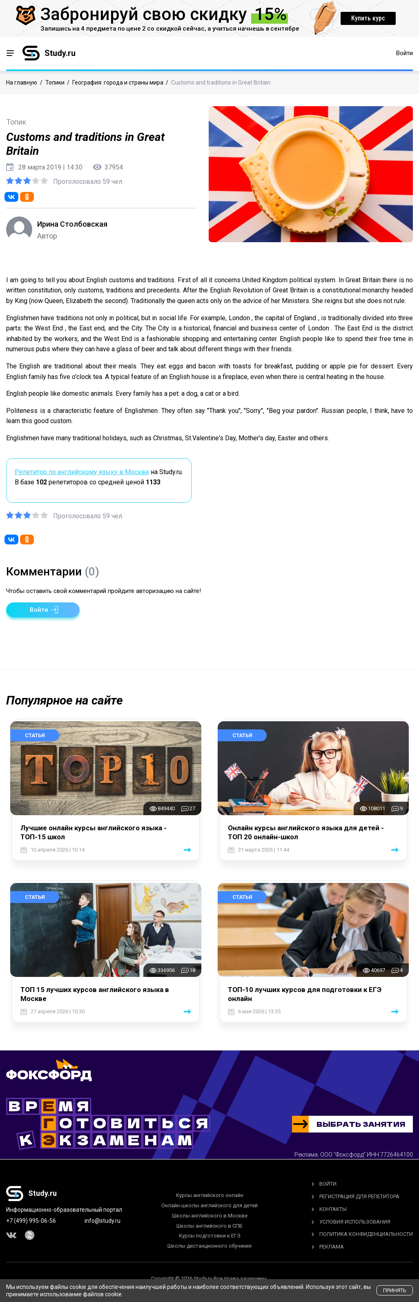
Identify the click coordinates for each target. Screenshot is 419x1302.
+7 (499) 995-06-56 (31, 1220)
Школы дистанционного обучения (209, 1246)
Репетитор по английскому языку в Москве (82, 472)
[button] (43, 610)
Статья (35, 735)
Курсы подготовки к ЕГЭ (210, 1236)
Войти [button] (404, 53)
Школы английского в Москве (209, 1216)
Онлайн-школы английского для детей (209, 1205)
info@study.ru (102, 1220)
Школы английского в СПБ (209, 1226)
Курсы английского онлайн (209, 1195)
